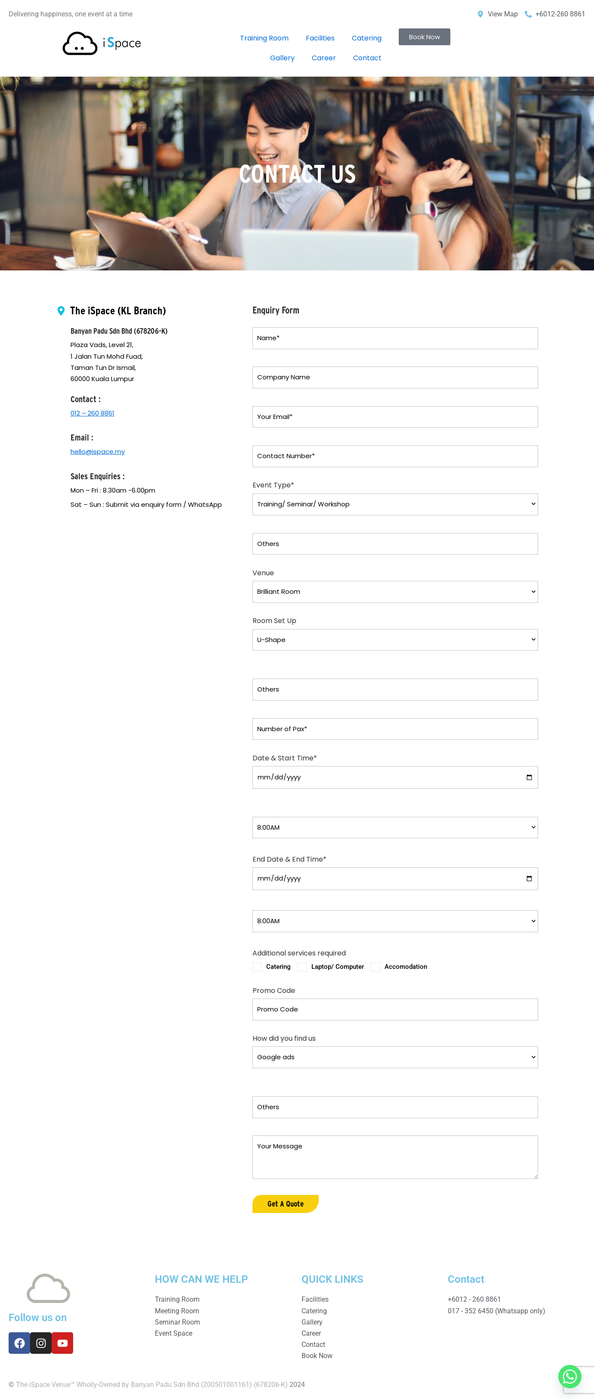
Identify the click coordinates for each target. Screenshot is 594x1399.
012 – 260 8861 (92, 413)
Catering (367, 38)
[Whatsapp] (570, 1376)
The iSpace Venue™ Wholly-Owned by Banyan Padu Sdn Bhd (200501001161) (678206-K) (152, 1384)
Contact (367, 58)
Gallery (282, 58)
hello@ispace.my (98, 451)
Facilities (320, 38)
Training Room (264, 38)
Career (324, 58)
